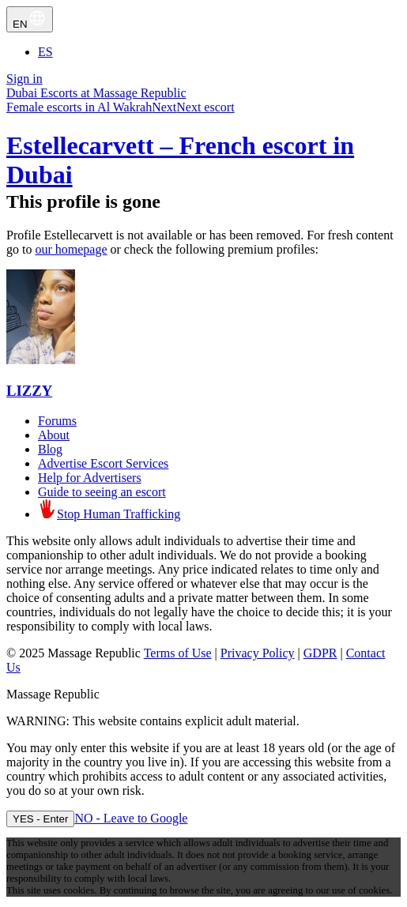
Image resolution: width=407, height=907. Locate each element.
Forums (57, 420)
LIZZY (29, 390)
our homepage (71, 249)
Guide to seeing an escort (102, 492)
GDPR (320, 653)
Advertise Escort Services (103, 463)
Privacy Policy (257, 653)
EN (30, 19)
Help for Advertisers (89, 477)
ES (45, 51)
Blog (50, 449)
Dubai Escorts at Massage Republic (96, 93)
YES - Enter (40, 819)
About (54, 435)
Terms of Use (178, 653)
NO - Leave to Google (130, 818)
